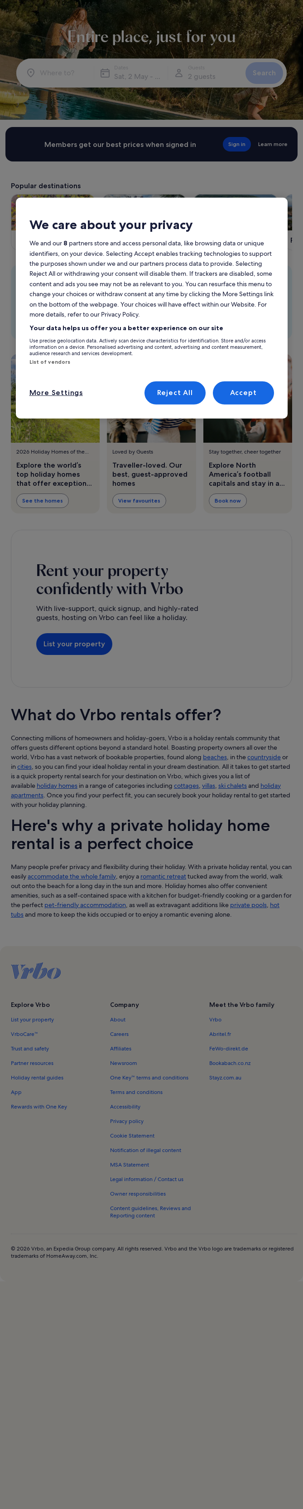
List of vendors (50, 362)
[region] (152, 308)
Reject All (175, 392)
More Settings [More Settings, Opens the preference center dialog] (56, 392)
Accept (243, 392)
